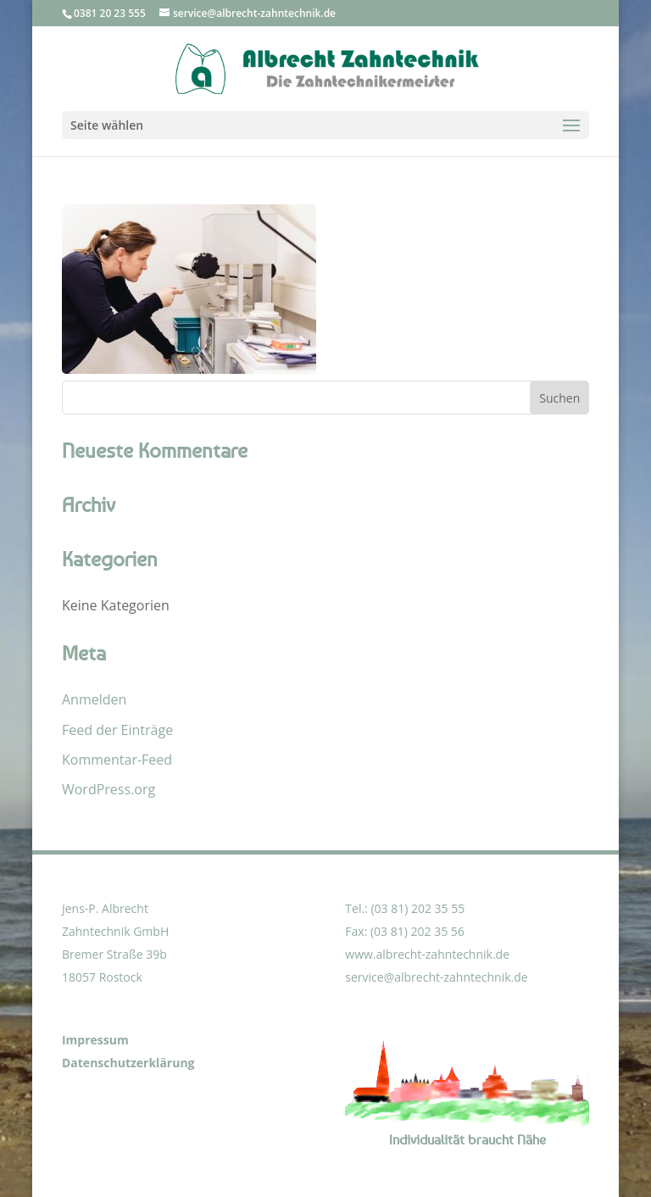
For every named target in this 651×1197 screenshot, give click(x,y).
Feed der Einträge (117, 730)
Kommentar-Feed (117, 759)
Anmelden (94, 699)
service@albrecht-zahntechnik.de (436, 977)
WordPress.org (108, 789)
